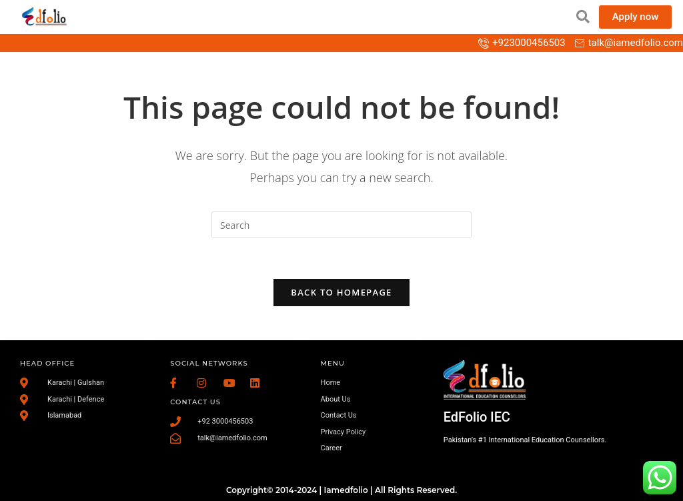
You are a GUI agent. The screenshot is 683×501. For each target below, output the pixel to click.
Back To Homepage (341, 292)
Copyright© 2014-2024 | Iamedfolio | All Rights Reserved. (341, 490)
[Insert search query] (341, 224)
